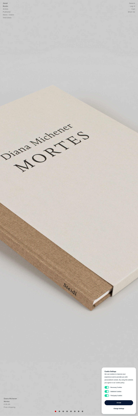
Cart (133, 9)
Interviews (7, 18)
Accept (119, 402)
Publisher (7, 12)
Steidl (5, 3)
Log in (132, 6)
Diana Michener (9, 403)
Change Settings (119, 408)
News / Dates (8, 15)
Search (132, 3)
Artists (5, 9)
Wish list (131, 12)
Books (5, 6)
